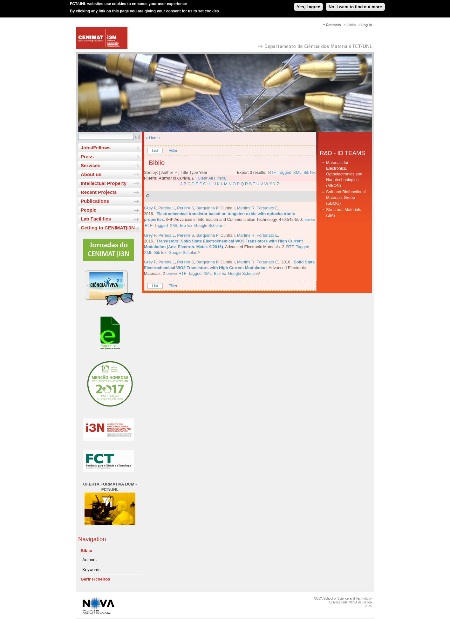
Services (90, 165)
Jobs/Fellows (96, 147)
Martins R (246, 208)
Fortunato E (267, 208)
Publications (95, 201)
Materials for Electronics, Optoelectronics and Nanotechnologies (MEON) (344, 174)
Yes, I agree (308, 4)
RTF (272, 172)
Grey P (150, 208)
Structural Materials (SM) (343, 212)
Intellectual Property (103, 183)
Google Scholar (208, 225)
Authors (89, 559)
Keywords (91, 569)
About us (91, 174)
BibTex (309, 172)
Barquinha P (207, 208)
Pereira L (166, 208)
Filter (172, 150)
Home (154, 137)
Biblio (86, 550)
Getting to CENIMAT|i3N (108, 227)
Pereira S (185, 208)
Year (203, 172)
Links (351, 25)
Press (87, 156)
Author (167, 172)
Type (193, 172)
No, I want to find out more (355, 4)
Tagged (284, 172)
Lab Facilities (96, 218)
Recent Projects (99, 192)
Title (184, 172)
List (155, 150)
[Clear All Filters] (211, 178)
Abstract (309, 219)
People (88, 210)
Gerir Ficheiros (95, 579)
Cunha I (228, 208)
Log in (366, 25)
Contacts (333, 25)
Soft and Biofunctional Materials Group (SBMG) (346, 197)
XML (297, 172)
